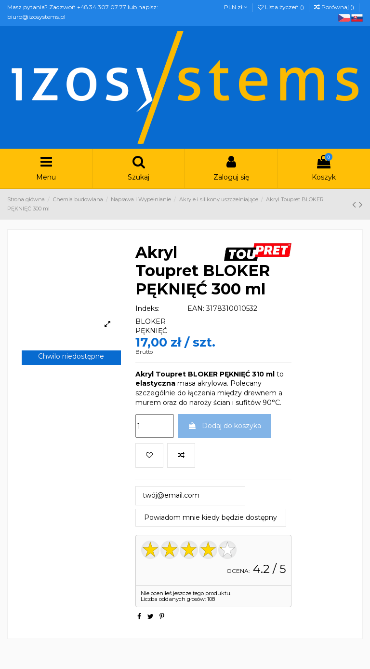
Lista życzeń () (281, 7)
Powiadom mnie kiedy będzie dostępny (210, 517)
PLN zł (236, 7)
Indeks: (147, 308)
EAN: (195, 308)
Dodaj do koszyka (224, 425)
